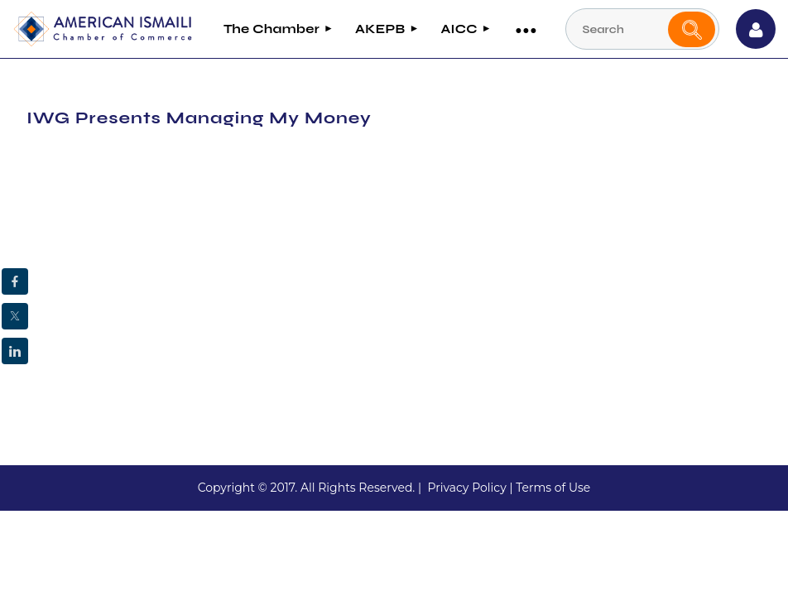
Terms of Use (553, 487)
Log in (756, 29)
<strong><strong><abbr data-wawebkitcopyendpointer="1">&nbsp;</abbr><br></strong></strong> (244, 272)
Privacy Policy (466, 487)
